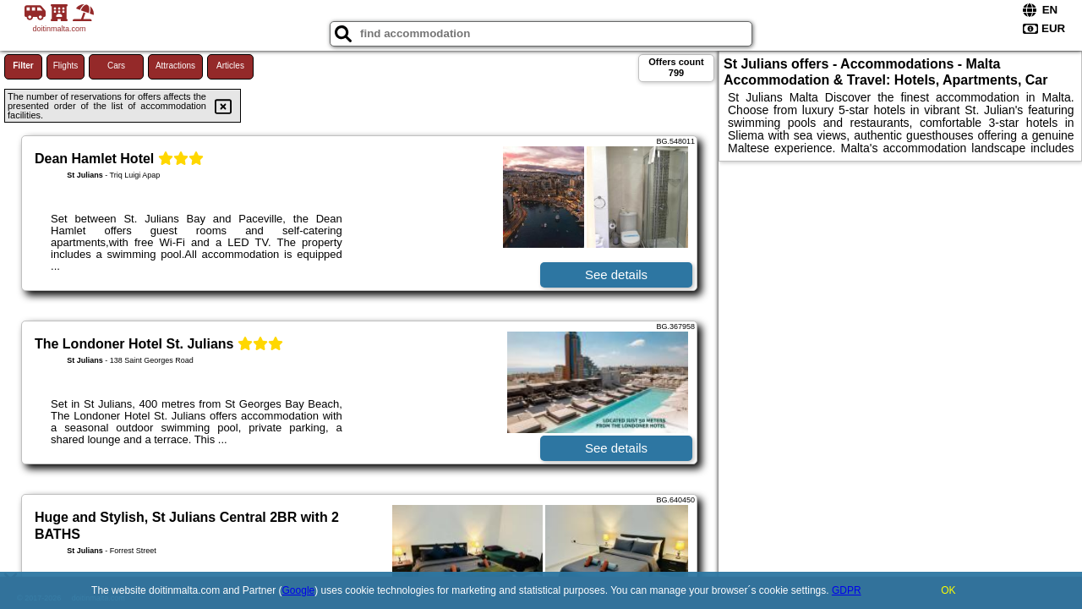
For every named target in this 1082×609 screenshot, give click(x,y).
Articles (230, 65)
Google (298, 590)
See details (616, 274)
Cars (116, 65)
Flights (65, 65)
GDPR (846, 590)
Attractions (175, 65)
